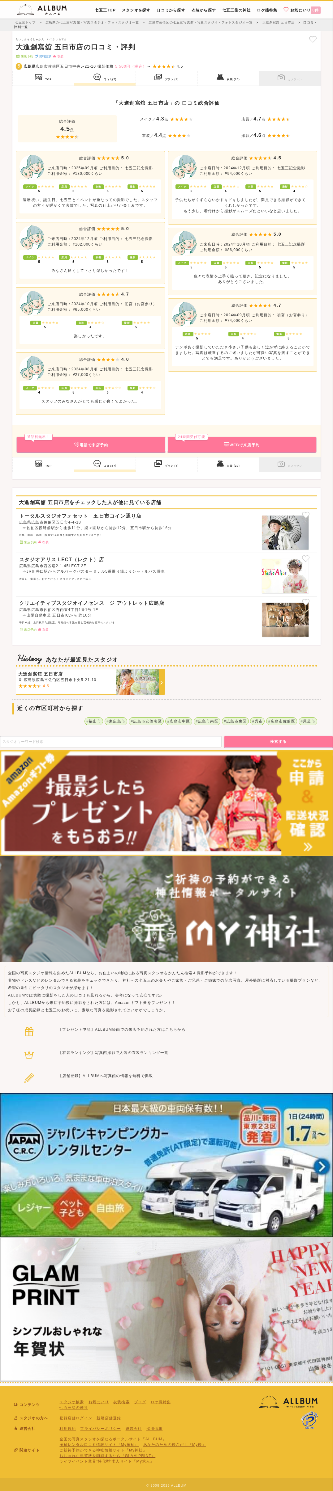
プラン (166, 77)
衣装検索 (121, 1402)
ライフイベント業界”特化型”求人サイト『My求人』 (106, 1461)
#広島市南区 (207, 721)
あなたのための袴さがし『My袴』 (174, 1445)
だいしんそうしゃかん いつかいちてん (41, 39)
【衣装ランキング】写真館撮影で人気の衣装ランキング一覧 (113, 1053)
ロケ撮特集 (161, 1402)
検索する (278, 741)
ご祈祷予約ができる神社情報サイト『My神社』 (103, 1450)
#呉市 (257, 721)
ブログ (140, 1402)
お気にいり (302, 10)
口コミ (105, 77)
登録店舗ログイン (75, 1418)
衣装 (228, 77)
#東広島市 (115, 721)
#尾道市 (308, 721)
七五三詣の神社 (73, 1407)
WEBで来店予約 (217, 442)
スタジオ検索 (71, 1402)
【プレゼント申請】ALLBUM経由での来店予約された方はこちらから (122, 1029)
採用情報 (154, 1428)
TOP (43, 77)
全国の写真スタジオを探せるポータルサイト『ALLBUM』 (112, 1439)
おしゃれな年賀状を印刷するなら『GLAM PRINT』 (107, 1456)
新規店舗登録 (109, 1418)
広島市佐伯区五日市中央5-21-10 (60, 66)
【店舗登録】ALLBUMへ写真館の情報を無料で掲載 (105, 1076)
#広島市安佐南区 (146, 721)
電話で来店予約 (66, 442)
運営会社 (134, 1428)
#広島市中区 (178, 721)
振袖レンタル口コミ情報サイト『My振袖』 (99, 1445)
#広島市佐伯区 (281, 721)
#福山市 (93, 721)
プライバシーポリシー (100, 1428)
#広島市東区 (235, 721)
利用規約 (67, 1428)
